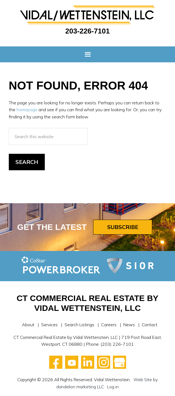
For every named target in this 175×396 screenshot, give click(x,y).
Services (49, 324)
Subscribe (122, 227)
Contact (149, 324)
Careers (108, 324)
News (129, 324)
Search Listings (79, 324)
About (28, 324)
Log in (113, 386)
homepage (26, 109)
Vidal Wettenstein (87, 14)
